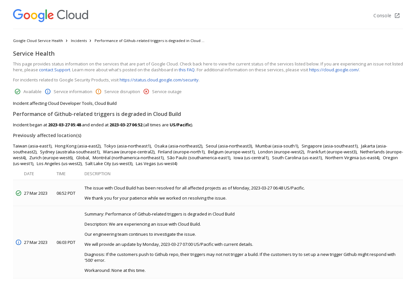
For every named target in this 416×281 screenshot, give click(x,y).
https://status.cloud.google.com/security (159, 80)
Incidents (79, 40)
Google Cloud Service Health (38, 40)
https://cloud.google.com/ (334, 70)
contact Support (54, 70)
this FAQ (187, 70)
